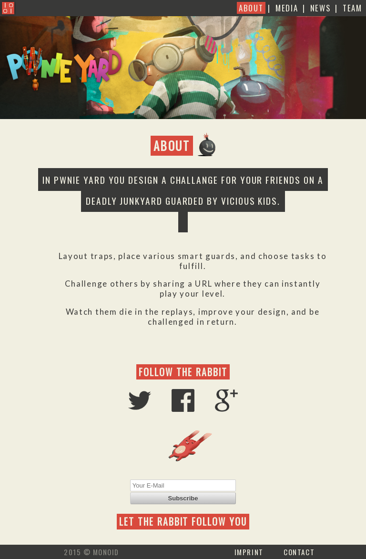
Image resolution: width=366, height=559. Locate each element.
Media (286, 8)
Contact (299, 552)
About (251, 8)
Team (352, 8)
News (320, 8)
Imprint (249, 552)
